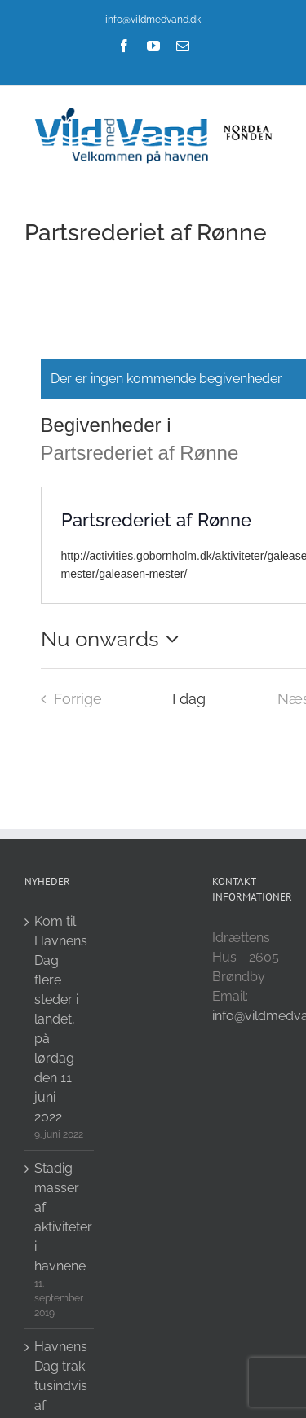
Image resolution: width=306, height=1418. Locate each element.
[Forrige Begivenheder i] (67, 699)
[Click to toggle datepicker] (114, 638)
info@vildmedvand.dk (153, 19)
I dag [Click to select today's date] (189, 698)
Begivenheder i (109, 425)
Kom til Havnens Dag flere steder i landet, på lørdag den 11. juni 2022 (60, 1019)
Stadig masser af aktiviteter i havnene (60, 1217)
